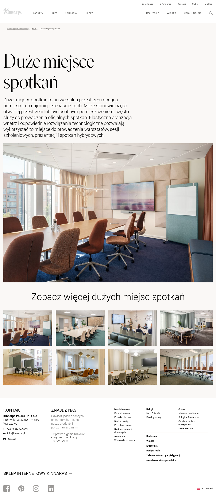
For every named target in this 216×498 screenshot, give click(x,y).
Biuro (54, 13)
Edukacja (71, 13)
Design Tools (153, 450)
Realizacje (152, 13)
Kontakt (182, 4)
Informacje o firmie (188, 413)
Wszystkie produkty (124, 440)
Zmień (209, 488)
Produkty (37, 13)
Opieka (89, 13)
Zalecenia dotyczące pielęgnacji (163, 455)
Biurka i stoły (121, 421)
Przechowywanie (123, 425)
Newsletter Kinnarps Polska (161, 460)
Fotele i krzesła (122, 413)
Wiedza (171, 13)
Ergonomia (152, 445)
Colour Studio (193, 13)
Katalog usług (153, 417)
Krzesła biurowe (122, 417)
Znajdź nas (147, 4)
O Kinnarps (165, 4)
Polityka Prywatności (189, 417)
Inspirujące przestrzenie (17, 28)
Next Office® (153, 413)
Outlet (195, 4)
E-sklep (209, 4)
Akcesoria (119, 436)
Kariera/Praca (185, 428)
